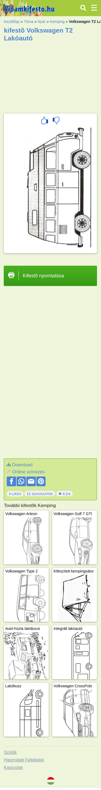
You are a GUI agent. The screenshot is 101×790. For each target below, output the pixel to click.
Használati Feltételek (24, 760)
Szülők (10, 752)
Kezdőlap (11, 21)
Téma (28, 21)
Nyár (42, 21)
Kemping (57, 21)
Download (22, 464)
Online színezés (28, 471)
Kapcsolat (13, 767)
